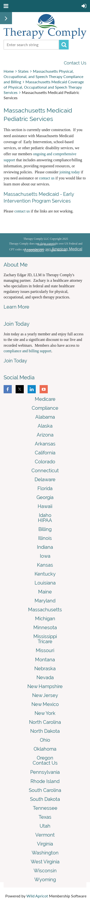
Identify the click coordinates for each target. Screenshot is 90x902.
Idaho (45, 515)
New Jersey (45, 695)
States (23, 71)
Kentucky (45, 574)
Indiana (45, 547)
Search (64, 44)
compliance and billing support (27, 351)
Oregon (45, 758)
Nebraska (45, 668)
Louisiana (45, 583)
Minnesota (45, 627)
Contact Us (75, 62)
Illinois (45, 538)
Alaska (45, 426)
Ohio (45, 740)
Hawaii (45, 506)
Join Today (15, 361)
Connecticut (45, 470)
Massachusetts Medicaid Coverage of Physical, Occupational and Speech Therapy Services (44, 87)
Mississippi (45, 636)
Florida (45, 488)
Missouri (45, 650)
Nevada (45, 677)
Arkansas (45, 444)
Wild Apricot (37, 896)
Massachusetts (45, 610)
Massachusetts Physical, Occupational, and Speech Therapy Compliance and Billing (43, 76)
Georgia (45, 497)
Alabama (45, 417)
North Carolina (45, 722)
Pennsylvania (45, 772)
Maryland (45, 601)
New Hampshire (45, 686)
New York (45, 713)
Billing (45, 529)
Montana (45, 659)
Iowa (45, 556)
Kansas (45, 565)
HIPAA (45, 520)
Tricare (45, 641)
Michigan (45, 618)
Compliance (45, 408)
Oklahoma (45, 749)
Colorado (45, 462)
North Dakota (45, 731)
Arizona (45, 435)
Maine (45, 592)
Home (9, 71)
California (45, 453)
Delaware (45, 479)
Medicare (45, 399)
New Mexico (45, 704)
